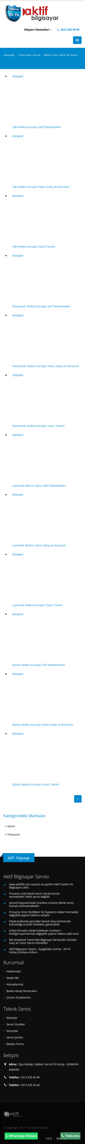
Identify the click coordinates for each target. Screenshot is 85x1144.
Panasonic (13, 834)
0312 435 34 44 (30, 1085)
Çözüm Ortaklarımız (18, 997)
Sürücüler (12, 1031)
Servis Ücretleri (15, 1024)
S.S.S (49, 1138)
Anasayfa (9, 55)
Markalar (11, 1018)
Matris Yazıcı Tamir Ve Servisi (60, 55)
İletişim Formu (15, 1044)
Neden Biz (12, 978)
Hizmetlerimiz (14, 984)
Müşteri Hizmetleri (37, 30)
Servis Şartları (14, 1037)
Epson (11, 826)
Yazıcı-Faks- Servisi (29, 55)
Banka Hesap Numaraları (21, 991)
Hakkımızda (13, 971)
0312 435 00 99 (68, 29)
